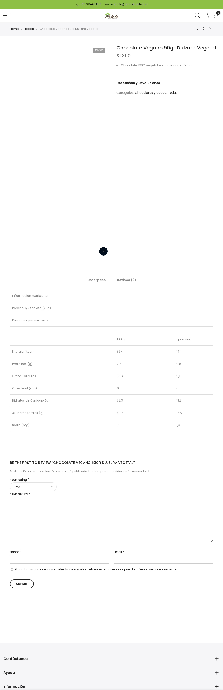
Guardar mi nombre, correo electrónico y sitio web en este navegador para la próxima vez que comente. (96, 569)
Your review (20, 494)
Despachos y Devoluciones (138, 83)
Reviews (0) (126, 280)
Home (14, 29)
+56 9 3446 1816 (90, 4)
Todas (29, 29)
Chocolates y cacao (150, 92)
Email (119, 552)
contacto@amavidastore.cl (128, 4)
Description (96, 280)
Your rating (19, 480)
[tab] (96, 279)
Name (16, 552)
